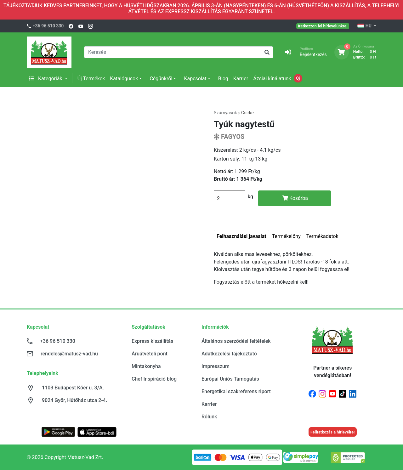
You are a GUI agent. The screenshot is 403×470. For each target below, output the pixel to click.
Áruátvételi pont (149, 354)
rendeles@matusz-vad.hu (69, 354)
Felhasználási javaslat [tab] (241, 236)
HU (364, 26)
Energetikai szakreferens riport (236, 391)
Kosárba (295, 198)
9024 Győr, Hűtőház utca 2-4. (74, 400)
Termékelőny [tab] (286, 236)
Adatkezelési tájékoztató (229, 354)
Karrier (240, 79)
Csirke (247, 113)
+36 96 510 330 (48, 25)
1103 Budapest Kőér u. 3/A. (73, 388)
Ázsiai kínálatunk (272, 79)
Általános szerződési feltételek (236, 341)
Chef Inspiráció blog (154, 379)
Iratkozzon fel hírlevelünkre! (323, 25)
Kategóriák (46, 79)
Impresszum (216, 366)
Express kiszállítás (152, 341)
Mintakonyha (146, 366)
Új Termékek (91, 79)
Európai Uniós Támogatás (230, 379)
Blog (223, 79)
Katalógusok (124, 79)
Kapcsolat (195, 79)
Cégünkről (161, 79)
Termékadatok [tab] (322, 236)
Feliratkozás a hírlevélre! (332, 432)
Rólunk (209, 417)
